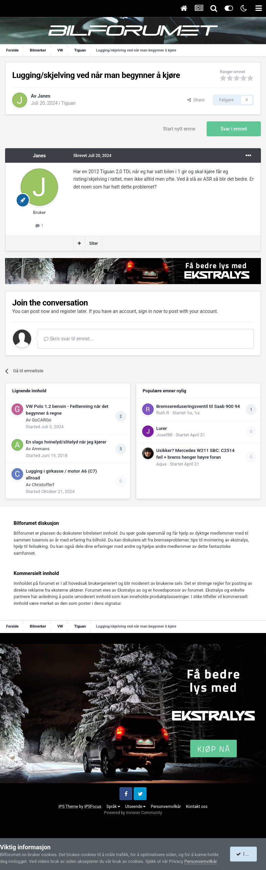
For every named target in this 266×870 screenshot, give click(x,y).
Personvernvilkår (166, 806)
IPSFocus (92, 806)
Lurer (161, 428)
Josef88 (164, 434)
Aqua (161, 464)
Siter (93, 243)
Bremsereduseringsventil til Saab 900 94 (198, 406)
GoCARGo (42, 419)
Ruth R (162, 412)
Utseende (135, 806)
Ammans (41, 448)
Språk (113, 806)
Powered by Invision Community (133, 812)
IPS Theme (68, 806)
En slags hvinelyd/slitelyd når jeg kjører (66, 441)
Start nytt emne (179, 129)
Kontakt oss (197, 806)
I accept (247, 854)
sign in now (150, 311)
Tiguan (68, 103)
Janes (44, 96)
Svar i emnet (234, 129)
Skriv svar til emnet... (68, 338)
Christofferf (43, 484)
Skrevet (92, 155)
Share (196, 99)
